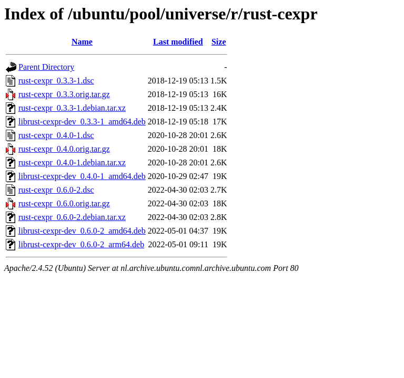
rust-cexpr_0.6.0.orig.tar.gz (64, 203)
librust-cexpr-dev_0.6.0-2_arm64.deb (81, 244)
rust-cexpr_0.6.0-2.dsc (56, 189)
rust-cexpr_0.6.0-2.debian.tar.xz (72, 217)
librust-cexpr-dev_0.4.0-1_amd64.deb (82, 176)
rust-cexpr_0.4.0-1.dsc (56, 135)
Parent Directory (46, 66)
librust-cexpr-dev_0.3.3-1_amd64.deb (82, 121)
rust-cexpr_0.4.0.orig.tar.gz (64, 148)
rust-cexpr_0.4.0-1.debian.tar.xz (72, 162)
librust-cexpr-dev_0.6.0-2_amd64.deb (82, 230)
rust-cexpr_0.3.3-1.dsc (56, 80)
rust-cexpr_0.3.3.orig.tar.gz (64, 94)
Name (82, 41)
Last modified (178, 41)
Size (218, 41)
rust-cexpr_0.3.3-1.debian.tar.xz (72, 107)
